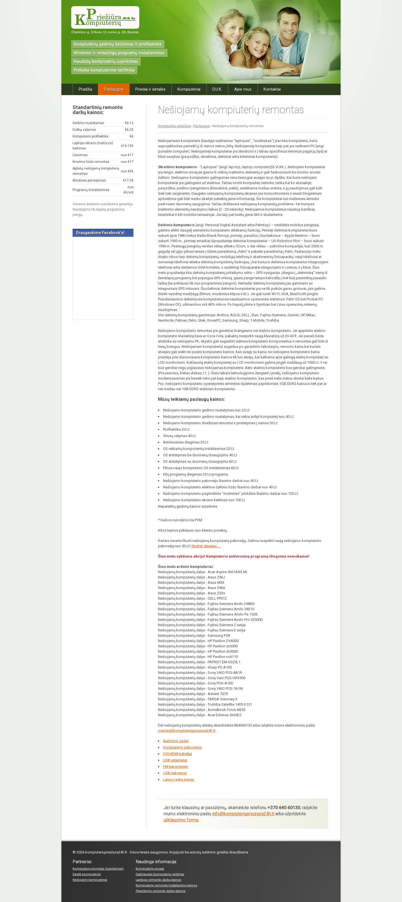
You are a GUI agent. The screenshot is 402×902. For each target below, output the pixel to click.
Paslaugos (113, 89)
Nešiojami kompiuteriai (90, 880)
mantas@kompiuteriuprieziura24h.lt (186, 731)
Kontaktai (272, 89)
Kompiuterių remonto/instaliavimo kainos (166, 885)
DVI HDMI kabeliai (177, 754)
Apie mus (243, 89)
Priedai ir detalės (150, 89)
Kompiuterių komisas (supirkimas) (98, 868)
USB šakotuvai (174, 773)
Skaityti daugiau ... (205, 546)
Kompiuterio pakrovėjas (182, 747)
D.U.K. (217, 89)
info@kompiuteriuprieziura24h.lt (243, 813)
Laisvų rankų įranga (178, 779)
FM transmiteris (175, 766)
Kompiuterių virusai (150, 868)
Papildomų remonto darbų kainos (160, 891)
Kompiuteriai (189, 89)
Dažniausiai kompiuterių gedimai (160, 874)
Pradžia (85, 89)
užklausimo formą (181, 820)
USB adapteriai (175, 760)
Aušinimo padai (175, 741)
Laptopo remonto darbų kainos (158, 880)
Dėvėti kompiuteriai (87, 874)
